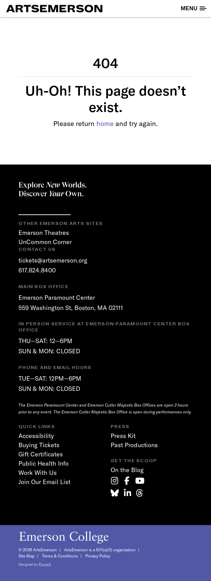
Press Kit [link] (123, 436)
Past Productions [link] (134, 445)
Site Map (26, 555)
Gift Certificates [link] (40, 454)
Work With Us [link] (37, 473)
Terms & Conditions (60, 555)
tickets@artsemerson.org (52, 260)
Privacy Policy (97, 555)
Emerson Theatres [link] (43, 233)
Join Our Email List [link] (44, 482)
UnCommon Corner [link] (45, 242)
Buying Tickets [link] (38, 445)
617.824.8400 (37, 270)
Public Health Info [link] (43, 463)
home (105, 123)
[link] (114, 481)
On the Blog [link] (127, 470)
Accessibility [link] (36, 436)
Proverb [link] (45, 564)
